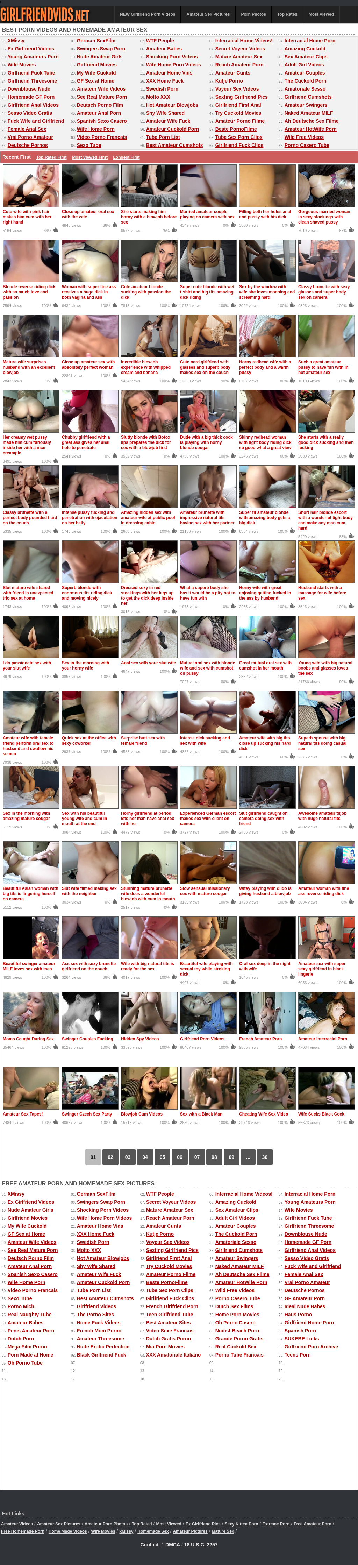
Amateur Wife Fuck (168, 121)
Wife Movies (22, 65)
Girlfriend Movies (97, 65)
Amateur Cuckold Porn (172, 129)
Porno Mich (21, 1306)
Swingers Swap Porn (101, 48)
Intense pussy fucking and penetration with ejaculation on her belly (89, 517)
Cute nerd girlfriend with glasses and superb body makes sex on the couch (205, 367)
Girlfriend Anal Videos (33, 105)
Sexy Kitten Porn (241, 1524)
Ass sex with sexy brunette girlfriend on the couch (89, 966)
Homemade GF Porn (31, 97)
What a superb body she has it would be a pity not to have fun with (207, 593)
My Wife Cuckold (96, 73)
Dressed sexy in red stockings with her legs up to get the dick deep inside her (147, 595)
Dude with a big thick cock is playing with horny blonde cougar (206, 442)
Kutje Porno (229, 81)
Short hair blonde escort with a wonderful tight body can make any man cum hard (325, 520)
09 (232, 1157)
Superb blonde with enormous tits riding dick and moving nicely (87, 593)
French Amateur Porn (260, 1038)
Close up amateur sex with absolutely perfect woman (88, 365)
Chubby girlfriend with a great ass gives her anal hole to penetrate (86, 442)
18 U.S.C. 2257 (201, 1545)
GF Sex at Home (95, 81)
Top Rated (287, 14)
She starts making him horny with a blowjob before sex (149, 217)
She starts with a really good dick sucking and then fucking (326, 442)
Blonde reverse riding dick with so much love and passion (29, 292)
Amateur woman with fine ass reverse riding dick (323, 891)
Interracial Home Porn (310, 40)
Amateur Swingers (306, 105)
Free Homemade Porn (22, 1531)
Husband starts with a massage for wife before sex (322, 593)
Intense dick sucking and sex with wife (205, 741)
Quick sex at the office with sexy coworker (89, 741)
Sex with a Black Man (201, 1114)
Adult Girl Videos (304, 65)
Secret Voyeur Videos (240, 48)
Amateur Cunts (232, 73)
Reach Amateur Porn (239, 65)
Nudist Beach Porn (237, 1330)
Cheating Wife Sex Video (263, 1114)
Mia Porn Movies (165, 1347)
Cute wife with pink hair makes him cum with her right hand (27, 217)
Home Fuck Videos (99, 1322)
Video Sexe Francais (170, 1330)
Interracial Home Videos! (244, 40)
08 (214, 1157)
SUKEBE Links (302, 1338)
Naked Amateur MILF (309, 113)
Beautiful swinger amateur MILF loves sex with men (29, 966)
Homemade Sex (153, 1531)
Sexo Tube (89, 145)
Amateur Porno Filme (240, 121)
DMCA (172, 1545)
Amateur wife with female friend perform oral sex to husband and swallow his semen (28, 746)
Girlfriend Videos (96, 1306)
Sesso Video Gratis (30, 113)
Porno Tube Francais (239, 1355)
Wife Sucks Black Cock (321, 1114)
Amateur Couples (305, 73)
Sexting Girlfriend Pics (241, 97)
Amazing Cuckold (305, 48)
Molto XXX (158, 97)
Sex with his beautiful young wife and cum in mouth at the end (84, 818)
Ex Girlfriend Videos (31, 48)
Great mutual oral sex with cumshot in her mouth (265, 665)
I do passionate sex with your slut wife (27, 665)
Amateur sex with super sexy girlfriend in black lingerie (321, 969)
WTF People (160, 40)
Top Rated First (51, 157)
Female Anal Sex (27, 129)
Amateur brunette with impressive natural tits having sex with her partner (207, 517)
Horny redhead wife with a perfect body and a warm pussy (265, 367)
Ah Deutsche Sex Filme (312, 121)
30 (265, 1157)
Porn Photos (253, 14)
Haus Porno (298, 1314)
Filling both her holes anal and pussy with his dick (265, 214)
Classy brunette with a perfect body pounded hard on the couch (30, 517)
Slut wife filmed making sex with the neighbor (89, 891)
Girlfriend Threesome (32, 81)
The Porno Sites (95, 1314)
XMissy (16, 40)
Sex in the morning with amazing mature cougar (26, 816)
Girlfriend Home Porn (309, 1322)
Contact (150, 1545)
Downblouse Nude (29, 89)
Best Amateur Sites (168, 1322)
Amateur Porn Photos (106, 1524)
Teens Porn (298, 1355)
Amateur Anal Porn (99, 113)
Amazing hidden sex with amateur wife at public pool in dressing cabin (148, 517)
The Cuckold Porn (306, 81)
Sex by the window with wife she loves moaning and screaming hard (267, 292)
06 (179, 1157)
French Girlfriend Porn (172, 1306)
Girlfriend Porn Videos (202, 1038)
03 (128, 1157)
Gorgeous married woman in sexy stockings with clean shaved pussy (324, 217)
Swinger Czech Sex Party (87, 1114)
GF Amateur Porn (305, 1298)
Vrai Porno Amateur (30, 137)
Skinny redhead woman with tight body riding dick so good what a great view (265, 442)
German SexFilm (96, 40)
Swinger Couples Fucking (87, 1038)
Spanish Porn (300, 1330)
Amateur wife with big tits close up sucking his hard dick (265, 743)
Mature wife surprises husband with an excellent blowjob (29, 367)
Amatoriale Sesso (305, 89)
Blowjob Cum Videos (142, 1114)
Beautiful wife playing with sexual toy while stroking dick (206, 969)
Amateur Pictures (190, 1531)
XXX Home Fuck (165, 81)
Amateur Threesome (100, 1338)
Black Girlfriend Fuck (101, 1355)
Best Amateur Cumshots (174, 145)
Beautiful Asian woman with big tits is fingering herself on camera (30, 893)
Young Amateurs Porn (33, 56)
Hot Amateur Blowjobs (172, 105)
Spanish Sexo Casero (102, 121)
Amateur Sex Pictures (208, 14)
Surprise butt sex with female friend (143, 741)
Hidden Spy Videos (140, 1038)
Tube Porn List (163, 137)
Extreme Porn (275, 1524)
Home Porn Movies (237, 1314)
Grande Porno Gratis (239, 1338)
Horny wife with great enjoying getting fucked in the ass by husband (265, 593)
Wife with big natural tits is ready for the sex (147, 966)
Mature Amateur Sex (239, 56)
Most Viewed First (90, 157)
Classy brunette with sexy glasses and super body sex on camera (324, 292)
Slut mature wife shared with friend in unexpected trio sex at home (28, 593)
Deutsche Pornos (28, 145)
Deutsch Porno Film (100, 105)
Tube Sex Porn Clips (239, 137)
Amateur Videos (17, 1524)
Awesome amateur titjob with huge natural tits (322, 816)
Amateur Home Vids (169, 73)
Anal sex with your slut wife (148, 662)
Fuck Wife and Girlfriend (36, 121)
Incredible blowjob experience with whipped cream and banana (146, 367)
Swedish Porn (162, 89)
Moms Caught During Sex (28, 1038)
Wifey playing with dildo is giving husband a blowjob (265, 891)
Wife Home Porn (96, 129)
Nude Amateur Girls (100, 56)
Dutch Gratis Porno (168, 1338)
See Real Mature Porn (102, 97)
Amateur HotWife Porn (311, 129)
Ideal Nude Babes (305, 1306)
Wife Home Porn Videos (173, 65)
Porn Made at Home (30, 1355)
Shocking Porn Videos (172, 56)
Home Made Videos (68, 1531)
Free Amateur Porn (312, 1524)
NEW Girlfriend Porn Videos (147, 14)
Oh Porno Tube (25, 1363)
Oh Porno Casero (235, 1322)
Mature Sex (223, 1531)
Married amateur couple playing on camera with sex (207, 214)
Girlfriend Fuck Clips (239, 145)
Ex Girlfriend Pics (203, 1524)
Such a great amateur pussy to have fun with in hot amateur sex (323, 367)
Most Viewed (321, 14)
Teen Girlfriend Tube (169, 1314)
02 (110, 1157)
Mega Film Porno (27, 1347)
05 (162, 1157)
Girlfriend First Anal (238, 105)
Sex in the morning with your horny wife (85, 665)
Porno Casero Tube (307, 145)
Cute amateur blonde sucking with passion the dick (146, 292)
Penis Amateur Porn (31, 1330)
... (248, 1157)
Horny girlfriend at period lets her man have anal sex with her (147, 818)
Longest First (126, 157)
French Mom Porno (99, 1330)
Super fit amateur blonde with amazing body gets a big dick (264, 517)
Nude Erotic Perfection (103, 1347)
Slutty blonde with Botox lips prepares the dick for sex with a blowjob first (146, 442)
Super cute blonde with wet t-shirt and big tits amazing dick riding (207, 292)
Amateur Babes (164, 48)
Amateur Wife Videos (101, 89)
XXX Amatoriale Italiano (173, 1355)
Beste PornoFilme (236, 129)
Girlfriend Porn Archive (311, 1347)
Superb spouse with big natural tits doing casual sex (322, 743)
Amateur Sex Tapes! (23, 1114)
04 (145, 1157)
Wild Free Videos (304, 137)
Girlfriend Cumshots (308, 97)
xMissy (126, 1531)
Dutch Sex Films (234, 1306)
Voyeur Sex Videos (237, 89)
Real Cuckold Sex (236, 1347)
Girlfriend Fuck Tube (31, 73)
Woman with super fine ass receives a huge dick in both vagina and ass (89, 292)
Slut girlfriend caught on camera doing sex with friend (263, 818)
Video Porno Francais (102, 137)
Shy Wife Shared (165, 113)
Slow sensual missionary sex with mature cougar (205, 891)
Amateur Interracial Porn (322, 1038)
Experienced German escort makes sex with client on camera (208, 818)
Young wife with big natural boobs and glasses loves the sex (325, 668)
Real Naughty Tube (30, 1314)
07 (197, 1157)
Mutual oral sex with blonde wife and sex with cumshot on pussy (207, 668)
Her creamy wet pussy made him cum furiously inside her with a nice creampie (27, 445)
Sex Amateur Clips (306, 56)
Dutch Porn (21, 1338)
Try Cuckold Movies (238, 113)
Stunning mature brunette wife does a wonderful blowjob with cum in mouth (148, 893)
